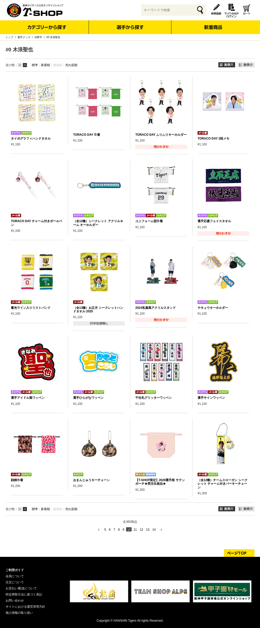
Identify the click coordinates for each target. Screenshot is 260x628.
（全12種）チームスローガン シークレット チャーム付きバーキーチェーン (223, 483)
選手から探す (130, 27)
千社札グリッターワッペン (153, 398)
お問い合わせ (15, 600)
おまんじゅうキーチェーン (91, 480)
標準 (35, 65)
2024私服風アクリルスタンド (155, 308)
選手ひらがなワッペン (88, 398)
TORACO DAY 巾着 (86, 134)
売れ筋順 (71, 65)
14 (154, 529)
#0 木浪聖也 (53, 37)
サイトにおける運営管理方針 (25, 606)
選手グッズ (24, 37)
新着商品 (212, 23)
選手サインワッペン (211, 398)
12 (141, 529)
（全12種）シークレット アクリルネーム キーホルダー (98, 222)
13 (147, 529)
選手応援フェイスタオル (214, 221)
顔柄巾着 (17, 480)
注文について (15, 582)
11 (135, 529)
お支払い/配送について (21, 588)
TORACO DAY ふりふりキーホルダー (161, 134)
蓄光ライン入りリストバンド (31, 308)
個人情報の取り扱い (19, 613)
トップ (9, 37)
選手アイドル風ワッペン (27, 398)
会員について (15, 576)
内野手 (38, 37)
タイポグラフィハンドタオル (31, 138)
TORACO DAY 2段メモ (213, 138)
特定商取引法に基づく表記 (24, 594)
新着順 (45, 65)
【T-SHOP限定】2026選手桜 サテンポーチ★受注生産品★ (160, 481)
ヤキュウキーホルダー (213, 308)
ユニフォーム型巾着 (149, 221)
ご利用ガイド (15, 570)
